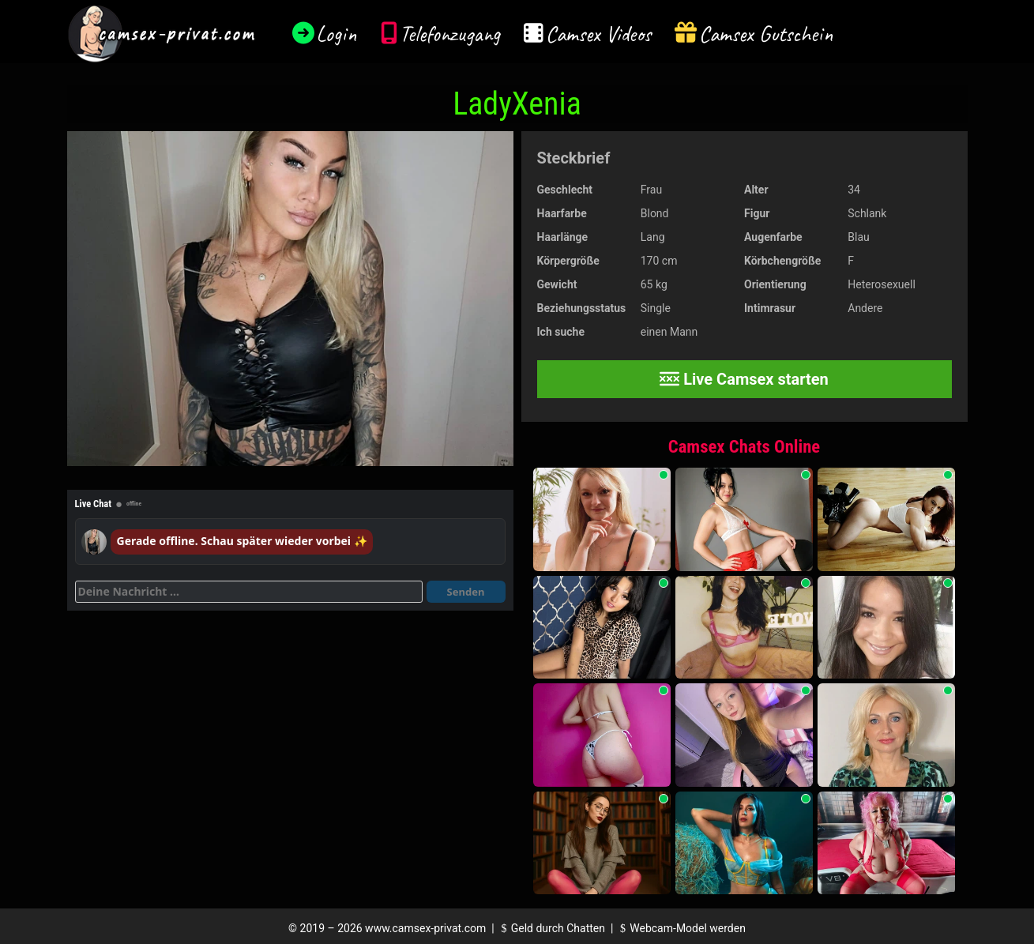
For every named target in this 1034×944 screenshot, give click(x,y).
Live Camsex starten (744, 379)
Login (336, 33)
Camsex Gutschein (766, 33)
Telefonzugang (450, 33)
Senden (466, 592)
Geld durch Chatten (551, 928)
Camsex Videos (598, 33)
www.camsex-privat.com (425, 928)
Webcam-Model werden (681, 928)
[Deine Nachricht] (249, 592)
